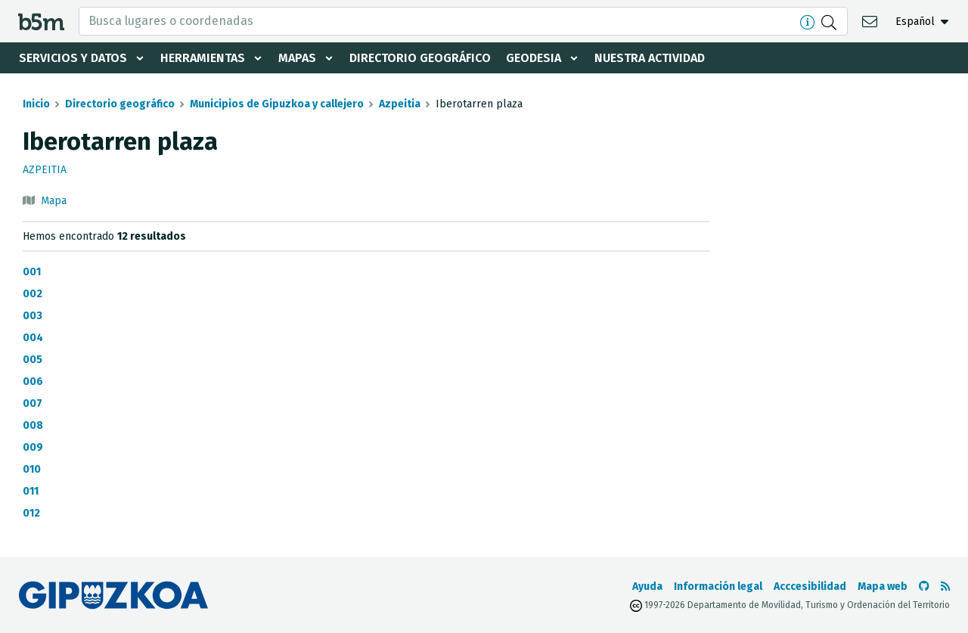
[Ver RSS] (945, 586)
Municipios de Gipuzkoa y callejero (277, 104)
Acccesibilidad (810, 586)
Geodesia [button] (533, 58)
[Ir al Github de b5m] (924, 586)
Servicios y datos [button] (73, 58)
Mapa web (883, 586)
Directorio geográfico (420, 58)
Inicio (36, 104)
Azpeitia (399, 104)
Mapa (54, 200)
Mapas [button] (297, 58)
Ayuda (647, 586)
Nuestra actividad (649, 58)
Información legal (718, 586)
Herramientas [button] (202, 58)
